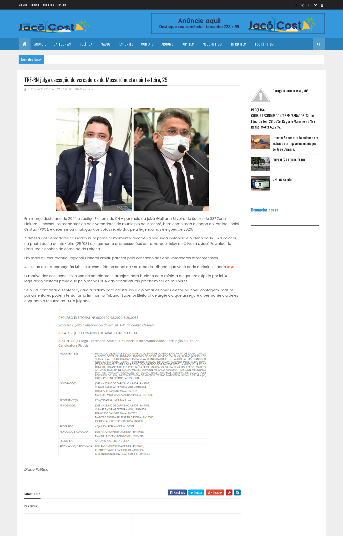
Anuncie (23, 5)
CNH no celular (282, 179)
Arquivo (167, 43)
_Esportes (126, 43)
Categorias (62, 43)
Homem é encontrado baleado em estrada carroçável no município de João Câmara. (295, 143)
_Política (85, 43)
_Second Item (212, 43)
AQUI (231, 266)
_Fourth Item (264, 43)
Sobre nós (48, 5)
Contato (35, 5)
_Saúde (105, 43)
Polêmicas (87, 89)
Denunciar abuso (264, 210)
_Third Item (237, 43)
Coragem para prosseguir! (290, 90)
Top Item (61, 5)
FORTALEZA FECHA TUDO (288, 159)
